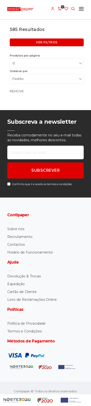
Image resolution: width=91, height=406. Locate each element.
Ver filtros (47, 42)
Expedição (16, 284)
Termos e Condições (24, 331)
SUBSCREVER (45, 170)
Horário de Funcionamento (30, 252)
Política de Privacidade (26, 323)
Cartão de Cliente (22, 292)
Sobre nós (15, 229)
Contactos (16, 244)
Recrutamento (20, 237)
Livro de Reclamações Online (32, 299)
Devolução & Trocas (24, 276)
